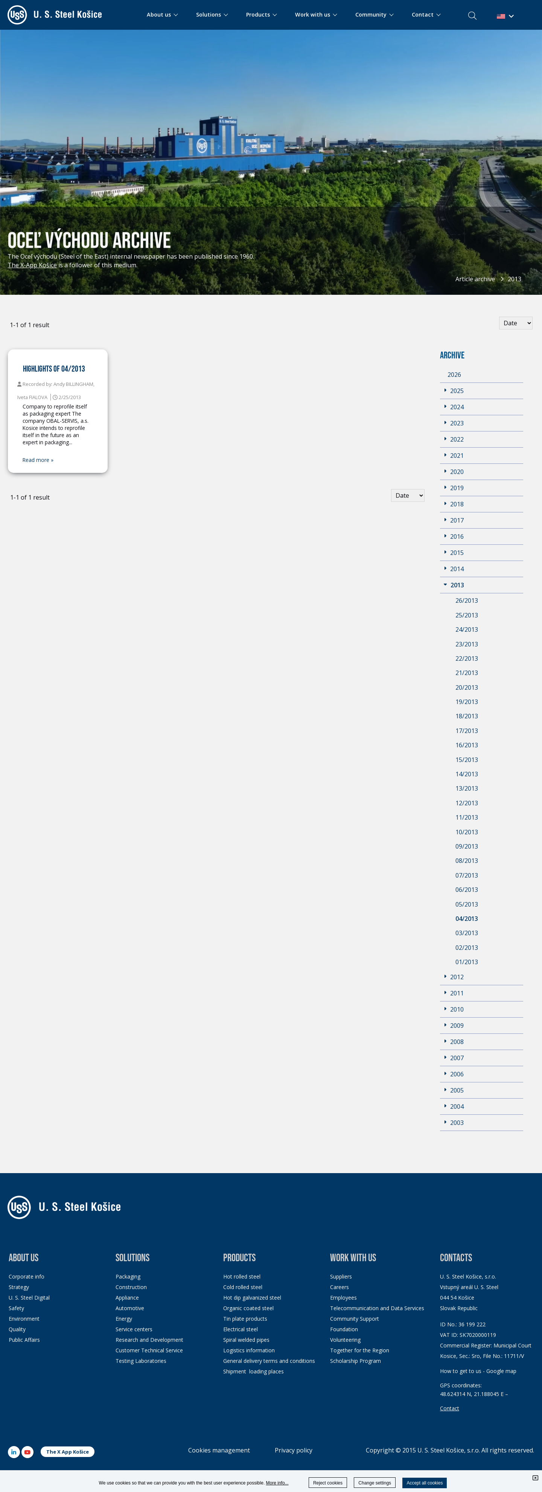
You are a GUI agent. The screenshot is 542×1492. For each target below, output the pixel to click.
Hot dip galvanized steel (252, 1297)
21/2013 (466, 673)
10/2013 (466, 832)
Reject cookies (328, 1483)
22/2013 (466, 658)
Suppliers (341, 1276)
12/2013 (466, 803)
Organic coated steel (248, 1308)
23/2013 (466, 644)
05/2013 (466, 904)
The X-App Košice (32, 265)
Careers (339, 1287)
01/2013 (466, 962)
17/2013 (466, 731)
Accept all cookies (424, 1483)
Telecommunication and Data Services (377, 1308)
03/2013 (466, 933)
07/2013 (466, 875)
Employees (343, 1297)
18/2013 (466, 716)
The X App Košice (67, 1451)
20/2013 (466, 687)
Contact (449, 1408)
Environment (24, 1318)
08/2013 (466, 860)
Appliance (127, 1297)
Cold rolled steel (242, 1287)
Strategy (19, 1287)
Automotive (130, 1308)
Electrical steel (240, 1329)
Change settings (374, 1483)
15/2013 (466, 760)
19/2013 (466, 702)
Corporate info (26, 1276)
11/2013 (466, 817)
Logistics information (249, 1350)
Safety (16, 1308)
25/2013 (466, 615)
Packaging (128, 1276)
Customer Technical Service (149, 1350)
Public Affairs (24, 1339)
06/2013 (466, 889)
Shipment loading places (253, 1371)
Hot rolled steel (241, 1276)
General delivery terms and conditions (269, 1360)
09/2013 (466, 846)
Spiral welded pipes (246, 1339)
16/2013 (466, 745)
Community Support (354, 1318)
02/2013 (466, 947)
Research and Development (149, 1339)
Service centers (134, 1329)
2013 (514, 279)
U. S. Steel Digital (29, 1297)
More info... (277, 1483)
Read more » (38, 460)
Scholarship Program (355, 1360)
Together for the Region (359, 1350)
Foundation (344, 1329)
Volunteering (345, 1339)
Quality (17, 1329)
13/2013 (466, 788)
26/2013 (466, 600)
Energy (124, 1318)
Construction (131, 1287)
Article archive (475, 279)
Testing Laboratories (141, 1360)
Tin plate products (245, 1318)
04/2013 (466, 918)
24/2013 (466, 629)
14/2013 (466, 774)
